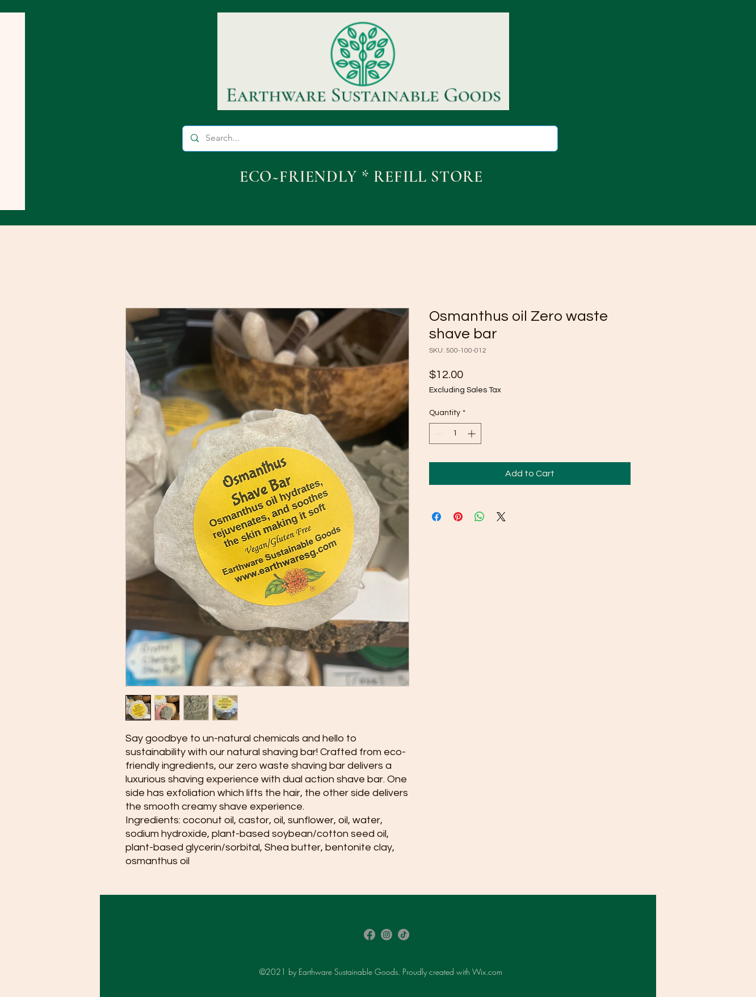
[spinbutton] (455, 433)
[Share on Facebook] (436, 516)
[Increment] (472, 433)
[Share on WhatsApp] (479, 516)
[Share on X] (501, 516)
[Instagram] (386, 934)
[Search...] (369, 138)
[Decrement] (438, 433)
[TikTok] (403, 934)
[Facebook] (369, 934)
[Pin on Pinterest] (458, 516)
